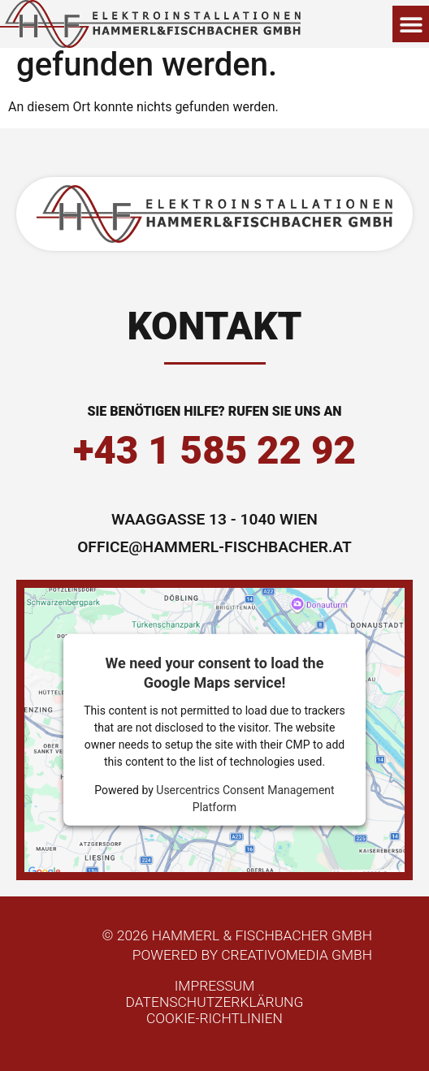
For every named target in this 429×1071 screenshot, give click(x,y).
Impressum (215, 986)
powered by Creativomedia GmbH (252, 955)
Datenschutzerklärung (215, 1002)
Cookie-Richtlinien (214, 1018)
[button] (410, 24)
